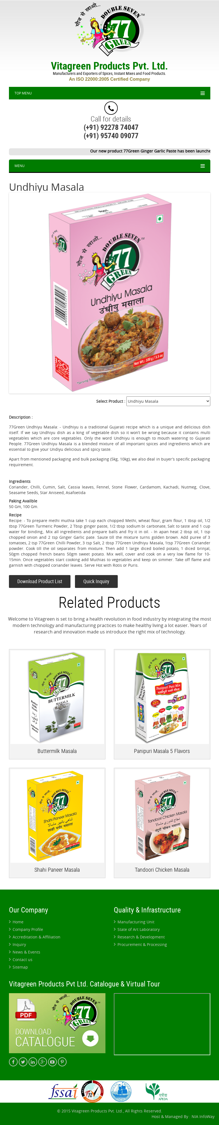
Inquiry (17, 944)
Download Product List (39, 581)
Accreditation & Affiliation (34, 937)
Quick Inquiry (96, 581)
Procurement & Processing (140, 944)
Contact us (20, 959)
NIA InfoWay (203, 1116)
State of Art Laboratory (137, 929)
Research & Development (139, 937)
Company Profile (26, 929)
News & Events (24, 952)
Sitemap (18, 967)
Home (16, 921)
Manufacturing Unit (134, 921)
